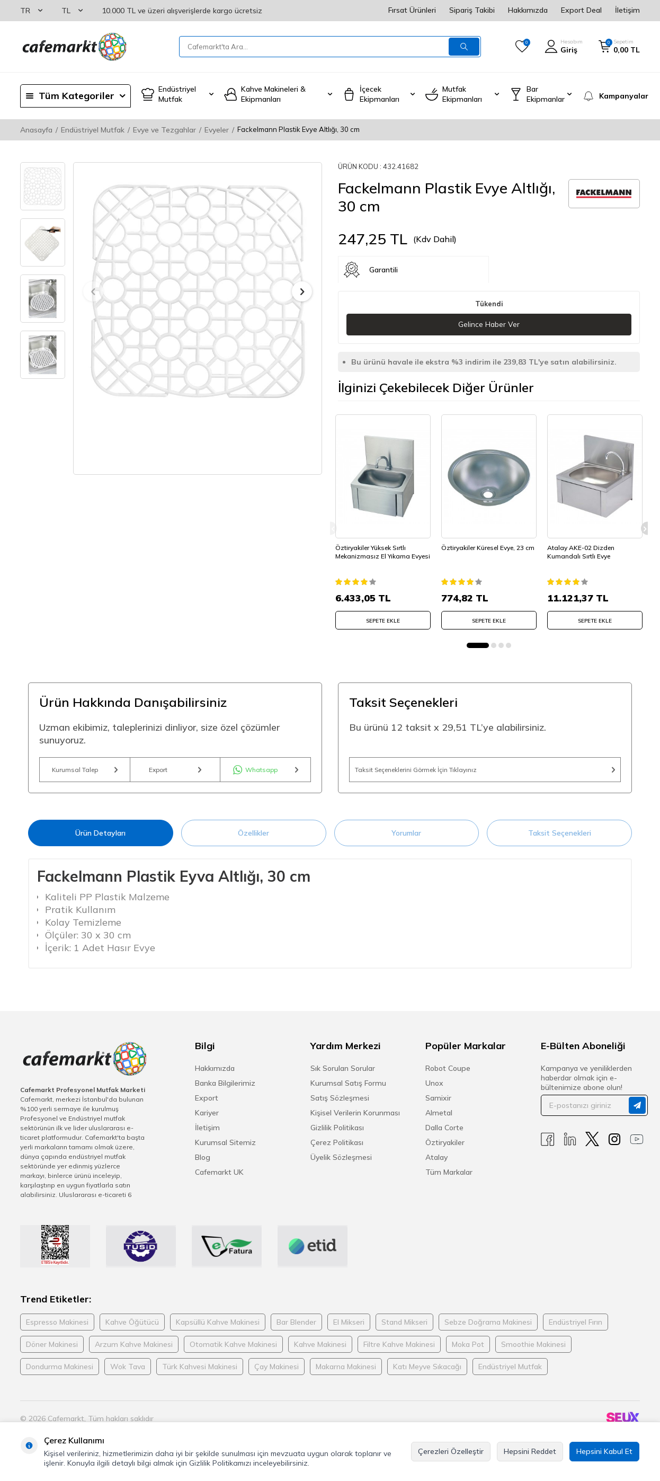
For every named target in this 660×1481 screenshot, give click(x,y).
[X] (592, 1146)
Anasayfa (36, 130)
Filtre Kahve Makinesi (399, 1350)
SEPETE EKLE (383, 616)
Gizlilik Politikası (337, 1134)
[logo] (73, 47)
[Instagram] (614, 1146)
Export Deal (581, 10)
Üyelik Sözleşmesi (341, 1164)
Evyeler (216, 130)
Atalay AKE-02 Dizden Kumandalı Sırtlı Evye (583, 547)
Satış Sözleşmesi (339, 1105)
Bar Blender (296, 1328)
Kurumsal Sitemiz (225, 1149)
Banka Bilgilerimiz (225, 1090)
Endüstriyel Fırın (575, 1328)
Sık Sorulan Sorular (342, 1075)
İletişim (627, 10)
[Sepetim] (619, 46)
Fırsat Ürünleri (412, 10)
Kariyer (207, 1119)
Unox (434, 1090)
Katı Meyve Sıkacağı (427, 1373)
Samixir (438, 1105)
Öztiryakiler (445, 1149)
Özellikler (253, 839)
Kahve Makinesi (320, 1350)
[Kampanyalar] (611, 96)
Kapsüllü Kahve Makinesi (218, 1328)
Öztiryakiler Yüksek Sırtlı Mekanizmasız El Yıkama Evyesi (375, 551)
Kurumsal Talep (84, 772)
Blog (202, 1164)
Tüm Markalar (448, 1179)
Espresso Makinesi (57, 1328)
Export (175, 772)
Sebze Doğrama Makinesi (488, 1328)
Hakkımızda (528, 10)
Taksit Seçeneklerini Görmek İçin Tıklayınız (485, 772)
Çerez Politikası (336, 1149)
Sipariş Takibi (472, 10)
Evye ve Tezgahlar (164, 130)
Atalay (436, 1164)
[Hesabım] (564, 46)
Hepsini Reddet (530, 1451)
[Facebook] (548, 1146)
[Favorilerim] (522, 46)
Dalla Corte (444, 1134)
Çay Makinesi (276, 1373)
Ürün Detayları (100, 839)
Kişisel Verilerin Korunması (355, 1119)
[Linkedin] (570, 1146)
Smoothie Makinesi (533, 1350)
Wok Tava (127, 1373)
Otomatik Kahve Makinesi (233, 1350)
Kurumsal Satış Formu (348, 1090)
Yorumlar (406, 839)
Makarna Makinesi (346, 1373)
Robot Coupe (447, 1075)
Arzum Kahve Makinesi (134, 1350)
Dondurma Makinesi (59, 1373)
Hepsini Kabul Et (604, 1451)
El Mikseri (348, 1328)
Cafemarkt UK (219, 1179)
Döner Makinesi (52, 1350)
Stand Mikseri (404, 1328)
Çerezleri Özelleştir (451, 1451)
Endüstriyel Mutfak (92, 130)
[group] (198, 292)
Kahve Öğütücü (132, 1328)
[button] (93, 291)
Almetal (438, 1119)
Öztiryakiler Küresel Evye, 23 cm (485, 547)
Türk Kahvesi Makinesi (199, 1373)
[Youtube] (637, 1146)
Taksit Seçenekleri (559, 839)
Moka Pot (468, 1350)
